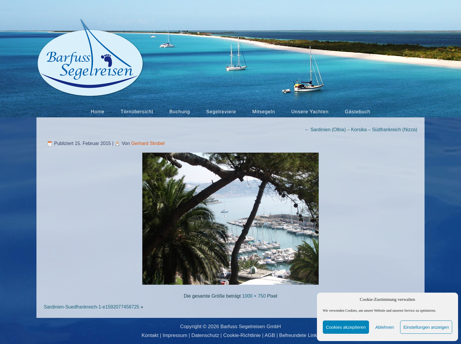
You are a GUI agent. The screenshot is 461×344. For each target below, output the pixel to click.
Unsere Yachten (310, 111)
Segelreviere (221, 111)
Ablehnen (384, 327)
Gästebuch (357, 111)
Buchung (179, 111)
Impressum (175, 335)
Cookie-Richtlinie (242, 335)
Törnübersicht (137, 111)
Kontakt (149, 335)
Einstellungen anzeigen (426, 327)
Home (98, 111)
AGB (270, 335)
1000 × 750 (254, 296)
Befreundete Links (299, 335)
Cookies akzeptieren (346, 327)
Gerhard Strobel (148, 143)
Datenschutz (205, 335)
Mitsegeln (263, 111)
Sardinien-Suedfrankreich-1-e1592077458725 (91, 306)
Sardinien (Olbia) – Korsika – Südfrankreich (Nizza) (361, 129)
